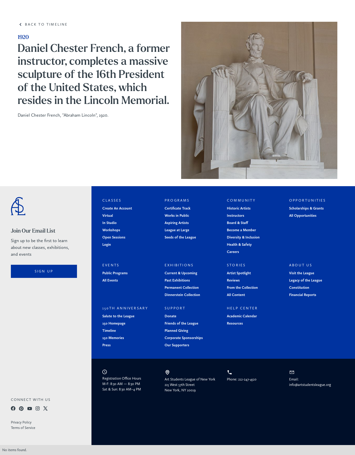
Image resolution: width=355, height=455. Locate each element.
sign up (44, 271)
